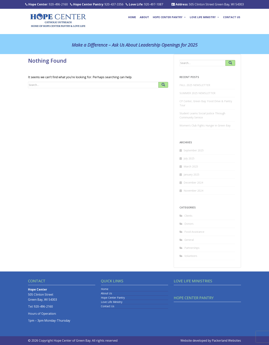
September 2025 (194, 150)
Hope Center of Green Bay (72, 340)
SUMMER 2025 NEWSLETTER (197, 93)
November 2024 (193, 190)
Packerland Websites (226, 340)
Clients (188, 215)
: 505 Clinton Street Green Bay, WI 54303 (207, 4)
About (144, 17)
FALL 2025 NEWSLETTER (195, 85)
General (189, 240)
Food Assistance (194, 231)
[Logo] (61, 16)
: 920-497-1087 (144, 4)
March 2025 (191, 166)
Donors (189, 223)
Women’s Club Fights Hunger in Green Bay (205, 125)
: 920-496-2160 (46, 4)
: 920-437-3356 (96, 4)
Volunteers (190, 256)
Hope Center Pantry (169, 17)
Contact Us (231, 17)
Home (132, 17)
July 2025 (189, 158)
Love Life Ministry (204, 17)
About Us (106, 293)
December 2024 (193, 182)
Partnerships (192, 248)
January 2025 (191, 174)
